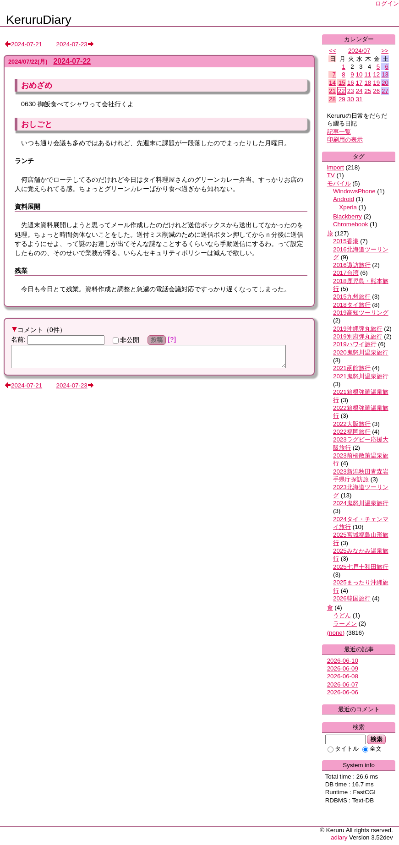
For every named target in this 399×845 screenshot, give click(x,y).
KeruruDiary (38, 20)
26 (376, 90)
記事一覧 (339, 131)
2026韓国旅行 (352, 598)
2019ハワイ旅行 (355, 344)
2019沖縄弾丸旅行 (358, 328)
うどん (342, 615)
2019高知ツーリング (360, 312)
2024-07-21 (26, 44)
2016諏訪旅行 (352, 265)
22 (341, 90)
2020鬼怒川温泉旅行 (360, 352)
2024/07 (359, 50)
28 (332, 99)
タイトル (343, 748)
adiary (339, 837)
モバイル (339, 183)
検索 (376, 739)
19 (376, 82)
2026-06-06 (342, 692)
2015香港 (346, 241)
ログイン (387, 3)
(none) (336, 632)
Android (343, 199)
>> (384, 50)
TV (331, 175)
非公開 (126, 339)
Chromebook (350, 224)
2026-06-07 (342, 684)
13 (385, 74)
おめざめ (36, 85)
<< (332, 50)
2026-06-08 (342, 676)
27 (385, 90)
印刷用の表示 (345, 139)
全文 (372, 748)
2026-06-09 (342, 668)
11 (367, 74)
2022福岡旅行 (352, 431)
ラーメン (345, 623)
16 (350, 82)
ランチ (24, 160)
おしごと (36, 124)
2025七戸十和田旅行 (360, 566)
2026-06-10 (342, 660)
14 (332, 82)
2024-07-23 (71, 44)
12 (376, 74)
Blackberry (347, 216)
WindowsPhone (354, 191)
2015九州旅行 (352, 296)
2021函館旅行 (352, 368)
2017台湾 (346, 272)
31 (359, 99)
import (335, 167)
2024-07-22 (72, 61)
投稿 (157, 340)
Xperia (348, 207)
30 (350, 99)
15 (342, 82)
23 (350, 90)
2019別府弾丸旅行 (358, 336)
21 (332, 90)
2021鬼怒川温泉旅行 (360, 376)
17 (359, 82)
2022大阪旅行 (352, 423)
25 (367, 90)
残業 (21, 270)
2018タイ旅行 (352, 304)
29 (342, 99)
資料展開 (27, 206)
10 (359, 74)
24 (359, 90)
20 (385, 82)
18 (367, 82)
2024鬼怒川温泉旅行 (360, 503)
